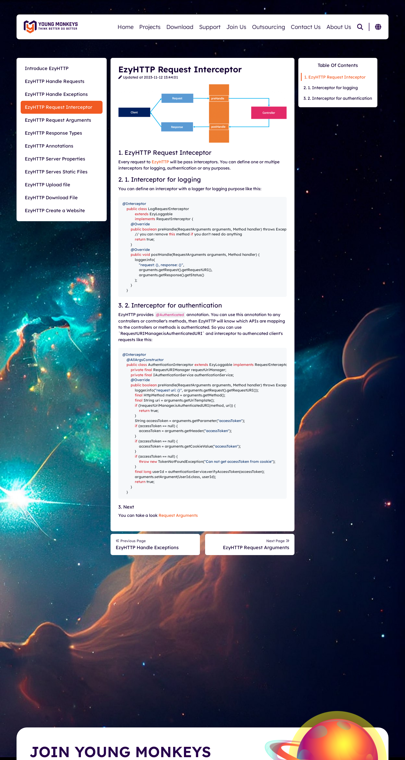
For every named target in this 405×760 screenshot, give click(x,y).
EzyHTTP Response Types (53, 133)
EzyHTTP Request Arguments (58, 120)
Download (179, 26)
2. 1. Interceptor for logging (330, 87)
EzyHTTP (160, 161)
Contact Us (306, 26)
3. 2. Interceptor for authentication (337, 98)
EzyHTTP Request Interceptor (58, 107)
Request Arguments (178, 515)
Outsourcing (268, 26)
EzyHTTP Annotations (49, 146)
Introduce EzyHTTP (46, 68)
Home (126, 26)
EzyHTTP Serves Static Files (56, 172)
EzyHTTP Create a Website (55, 210)
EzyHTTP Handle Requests (54, 81)
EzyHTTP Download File (51, 198)
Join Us (236, 26)
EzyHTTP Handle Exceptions (56, 94)
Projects (150, 26)
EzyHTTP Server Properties (55, 159)
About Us (338, 26)
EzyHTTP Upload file (47, 185)
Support (210, 26)
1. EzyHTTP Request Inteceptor (334, 77)
